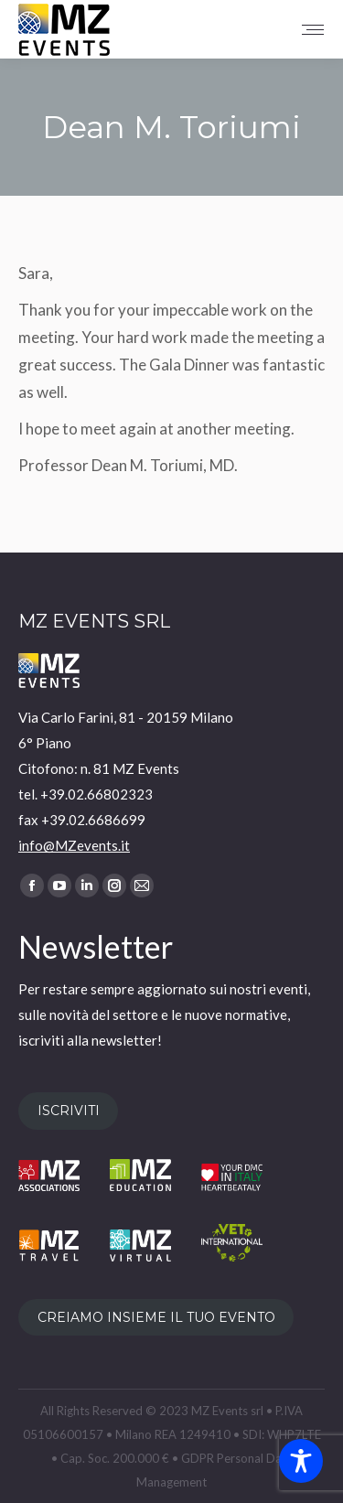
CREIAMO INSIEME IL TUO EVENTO (156, 1317)
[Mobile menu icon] (313, 29)
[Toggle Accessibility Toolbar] (301, 1461)
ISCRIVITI (69, 1110)
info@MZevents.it (74, 845)
